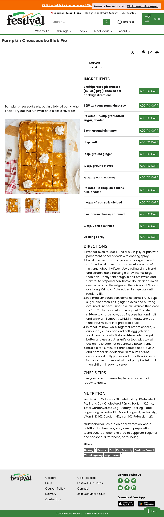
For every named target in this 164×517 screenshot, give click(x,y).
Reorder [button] (125, 21)
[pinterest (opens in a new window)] (133, 482)
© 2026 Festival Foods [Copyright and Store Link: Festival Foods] (68, 513)
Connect (83, 489)
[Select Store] (74, 13)
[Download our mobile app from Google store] (146, 503)
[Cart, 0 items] (153, 21)
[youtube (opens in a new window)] (120, 489)
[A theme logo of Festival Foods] (25, 19)
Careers (50, 478)
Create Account (109, 13)
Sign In (92, 13)
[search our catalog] (106, 22)
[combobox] (80, 22)
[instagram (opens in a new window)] (127, 482)
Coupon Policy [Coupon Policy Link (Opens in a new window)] (55, 489)
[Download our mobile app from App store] (126, 503)
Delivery (50, 494)
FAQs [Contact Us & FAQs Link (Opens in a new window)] (48, 483)
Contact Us (53, 499)
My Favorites (129, 13)
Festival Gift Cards (90, 483)
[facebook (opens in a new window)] (120, 482)
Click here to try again (142, 6)
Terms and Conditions (96, 513)
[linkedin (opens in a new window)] (133, 489)
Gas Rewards (86, 478)
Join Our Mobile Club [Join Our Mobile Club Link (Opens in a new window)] (91, 494)
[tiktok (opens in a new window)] (127, 489)
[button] (13, 205)
